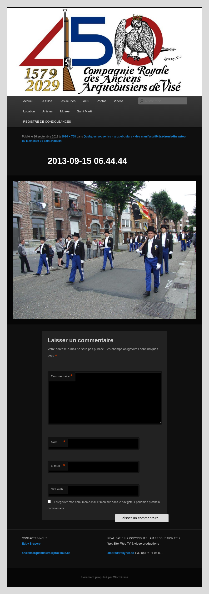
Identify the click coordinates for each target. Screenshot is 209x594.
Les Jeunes (68, 101)
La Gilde (46, 101)
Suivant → (180, 136)
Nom (58, 442)
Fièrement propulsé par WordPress (104, 577)
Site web (57, 489)
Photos (101, 101)
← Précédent (160, 136)
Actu (86, 101)
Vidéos (118, 101)
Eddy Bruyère (31, 543)
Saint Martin (85, 111)
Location (29, 111)
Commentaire (62, 376)
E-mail (58, 466)
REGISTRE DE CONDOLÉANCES (47, 121)
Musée (65, 111)
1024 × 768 (68, 136)
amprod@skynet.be (120, 553)
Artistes (47, 111)
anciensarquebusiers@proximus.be (46, 553)
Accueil (28, 101)
